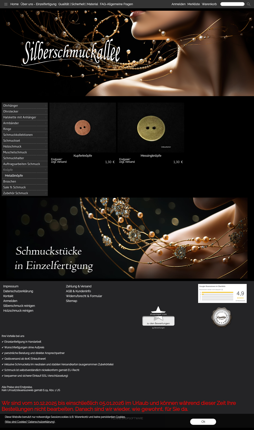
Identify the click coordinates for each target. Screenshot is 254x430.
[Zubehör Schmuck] (25, 193)
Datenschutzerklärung (18, 291)
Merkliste (193, 4)
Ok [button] (203, 421)
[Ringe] (25, 129)
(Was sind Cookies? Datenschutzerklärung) (30, 421)
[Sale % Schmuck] (25, 187)
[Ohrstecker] (25, 111)
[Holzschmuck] (25, 146)
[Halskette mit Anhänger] (25, 117)
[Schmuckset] (25, 140)
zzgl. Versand (59, 161)
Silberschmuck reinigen (19, 305)
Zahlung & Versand (78, 286)
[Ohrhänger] (25, 105)
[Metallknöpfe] (25, 175)
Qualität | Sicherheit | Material (78, 4)
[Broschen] (25, 181)
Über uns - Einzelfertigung (38, 4)
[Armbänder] (25, 123)
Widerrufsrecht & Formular (84, 296)
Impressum (10, 286)
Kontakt (8, 296)
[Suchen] (232, 4)
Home (14, 4)
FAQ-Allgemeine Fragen (116, 4)
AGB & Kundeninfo (78, 291)
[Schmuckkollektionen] (25, 135)
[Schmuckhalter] (25, 158)
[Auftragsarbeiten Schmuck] (25, 164)
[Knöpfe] (25, 170)
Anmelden (178, 4)
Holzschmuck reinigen (18, 310)
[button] (5, 4)
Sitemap (71, 301)
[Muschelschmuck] (25, 152)
